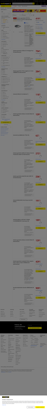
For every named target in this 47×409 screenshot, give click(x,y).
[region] (23, 402)
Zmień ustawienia (30, 407)
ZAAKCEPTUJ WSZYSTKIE (40, 407)
